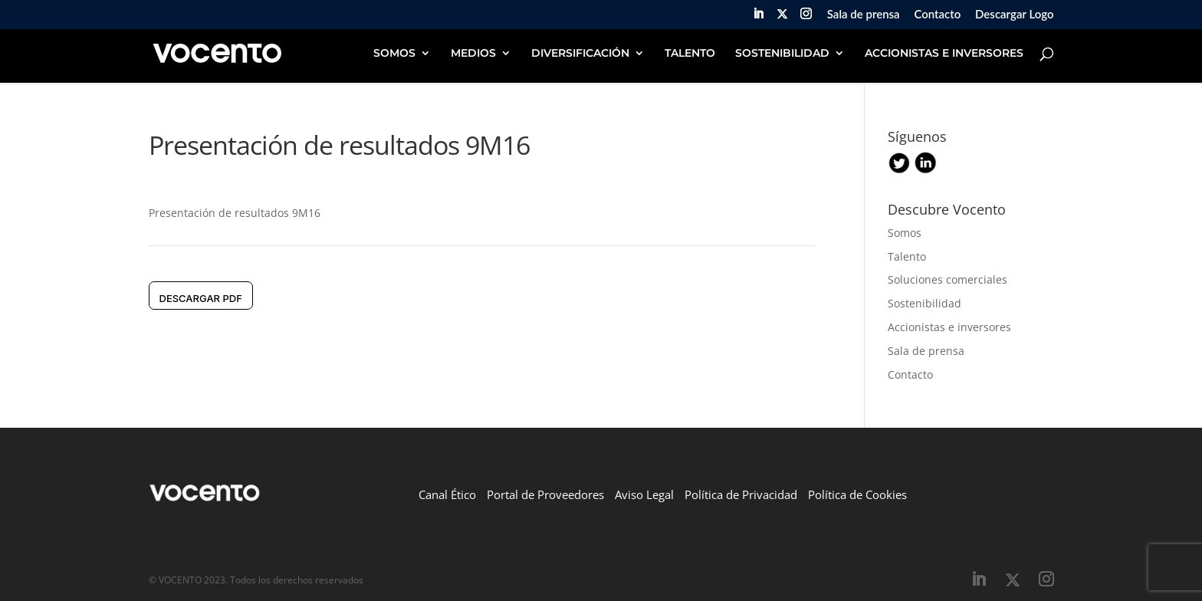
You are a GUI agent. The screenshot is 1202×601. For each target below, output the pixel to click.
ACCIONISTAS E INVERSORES (944, 54)
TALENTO (690, 54)
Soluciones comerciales (947, 279)
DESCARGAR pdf (200, 298)
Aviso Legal (644, 494)
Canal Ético (447, 494)
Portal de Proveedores (545, 494)
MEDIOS (473, 54)
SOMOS (394, 54)
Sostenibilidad (924, 303)
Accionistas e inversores (949, 327)
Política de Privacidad (741, 494)
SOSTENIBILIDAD (782, 54)
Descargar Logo (1014, 14)
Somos (904, 232)
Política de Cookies (857, 494)
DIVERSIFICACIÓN (580, 54)
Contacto (937, 14)
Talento (907, 256)
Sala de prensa (863, 14)
